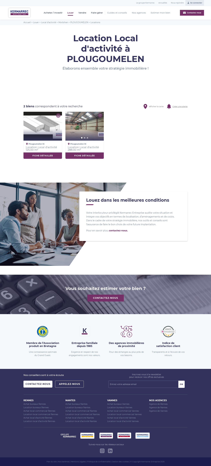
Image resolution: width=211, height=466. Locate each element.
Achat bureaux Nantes (76, 404)
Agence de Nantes (158, 407)
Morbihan (63, 22)
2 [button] (84, 138)
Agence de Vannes (158, 411)
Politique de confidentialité (98, 462)
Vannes (112, 400)
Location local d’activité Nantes (81, 421)
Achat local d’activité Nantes (79, 418)
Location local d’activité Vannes (123, 421)
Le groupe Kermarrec (145, 3)
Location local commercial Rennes (40, 414)
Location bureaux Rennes (36, 407)
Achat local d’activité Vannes (121, 418)
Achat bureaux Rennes (34, 404)
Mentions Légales (78, 462)
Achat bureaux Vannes (118, 404)
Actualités (162, 3)
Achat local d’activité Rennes (37, 418)
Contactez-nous (105, 298)
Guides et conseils (117, 12)
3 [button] (87, 138)
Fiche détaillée (42, 155)
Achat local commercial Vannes (123, 411)
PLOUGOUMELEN (79, 22)
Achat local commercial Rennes (39, 411)
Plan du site (52, 462)
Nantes (70, 400)
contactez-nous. (118, 230)
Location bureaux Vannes (119, 407)
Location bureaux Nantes (77, 407)
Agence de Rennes (158, 404)
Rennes (28, 400)
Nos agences (139, 12)
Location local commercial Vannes (124, 414)
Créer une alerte (180, 106)
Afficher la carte (156, 106)
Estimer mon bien (160, 12)
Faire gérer (97, 12)
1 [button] (81, 138)
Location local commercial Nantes (82, 414)
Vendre (82, 12)
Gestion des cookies (120, 462)
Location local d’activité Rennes (39, 421)
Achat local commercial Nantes (81, 411)
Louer (70, 12)
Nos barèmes (63, 462)
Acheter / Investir (53, 12)
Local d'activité (48, 22)
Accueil (27, 22)
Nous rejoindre (177, 3)
